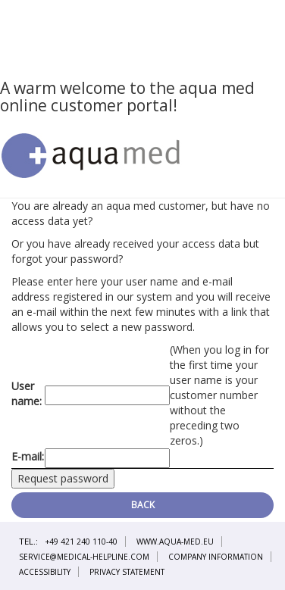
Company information (215, 556)
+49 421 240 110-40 (81, 541)
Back (143, 504)
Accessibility (44, 572)
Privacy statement (126, 572)
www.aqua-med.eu (175, 541)
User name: (26, 393)
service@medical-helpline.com (84, 556)
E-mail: (27, 456)
